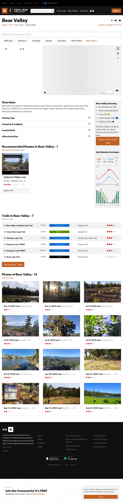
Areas (4, 25)
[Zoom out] (118, 62)
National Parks (100, 446)
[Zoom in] (118, 58)
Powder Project (100, 443)
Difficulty (8, 40)
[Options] (117, 91)
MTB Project (71, 449)
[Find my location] (118, 53)
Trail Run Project (101, 439)
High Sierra (19, 25)
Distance (22, 40)
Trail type (36, 40)
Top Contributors (73, 435)
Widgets (41, 443)
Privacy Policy (110, 492)
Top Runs (84, 11)
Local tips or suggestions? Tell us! (109, 25)
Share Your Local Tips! (108, 141)
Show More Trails (13, 264)
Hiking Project (100, 435)
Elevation (61, 40)
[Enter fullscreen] (118, 48)
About (40, 435)
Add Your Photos (8, 278)
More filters (76, 40)
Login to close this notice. (35, 494)
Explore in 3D (8, 190)
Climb (4, 3)
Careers (6, 451)
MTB (11, 3)
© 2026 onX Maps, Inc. (55, 465)
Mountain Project (73, 446)
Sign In (116, 11)
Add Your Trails (7, 219)
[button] (112, 20)
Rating (49, 40)
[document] (101, 493)
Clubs (39, 446)
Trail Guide (61, 11)
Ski (37, 3)
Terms (67, 465)
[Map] (82, 70)
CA (10, 25)
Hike (19, 3)
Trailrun (28, 3)
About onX (7, 447)
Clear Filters (91, 40)
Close (100, 497)
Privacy (73, 465)
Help (39, 439)
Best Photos (73, 11)
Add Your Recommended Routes (13, 150)
